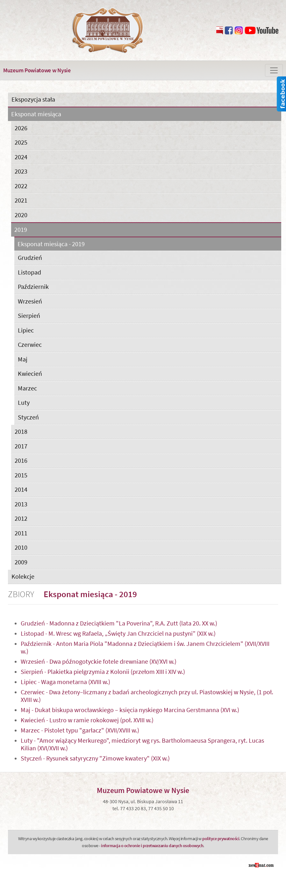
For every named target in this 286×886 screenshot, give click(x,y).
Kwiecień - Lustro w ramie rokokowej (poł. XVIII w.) (87, 720)
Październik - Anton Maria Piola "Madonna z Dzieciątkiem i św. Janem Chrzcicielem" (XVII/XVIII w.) (145, 647)
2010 (21, 547)
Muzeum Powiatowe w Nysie (37, 70)
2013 (21, 504)
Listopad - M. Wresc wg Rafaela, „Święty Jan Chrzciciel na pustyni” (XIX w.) (118, 633)
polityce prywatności (220, 838)
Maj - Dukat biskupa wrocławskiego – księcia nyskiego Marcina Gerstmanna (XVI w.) (130, 710)
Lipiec (26, 330)
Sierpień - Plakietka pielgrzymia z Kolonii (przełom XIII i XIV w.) (103, 671)
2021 (21, 200)
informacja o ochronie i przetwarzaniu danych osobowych (152, 845)
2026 (21, 128)
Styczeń (28, 417)
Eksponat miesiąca (36, 114)
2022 (21, 186)
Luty (24, 402)
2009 (21, 562)
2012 (21, 518)
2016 (21, 460)
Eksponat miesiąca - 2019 (51, 244)
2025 (21, 142)
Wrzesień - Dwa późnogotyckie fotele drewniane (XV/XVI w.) (98, 661)
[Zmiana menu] (274, 70)
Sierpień (29, 315)
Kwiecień (30, 373)
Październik (33, 286)
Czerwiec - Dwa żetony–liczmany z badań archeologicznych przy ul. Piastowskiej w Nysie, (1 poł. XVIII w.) (147, 696)
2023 (21, 171)
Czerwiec (30, 344)
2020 (21, 215)
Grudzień (30, 257)
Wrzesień (30, 301)
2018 (21, 431)
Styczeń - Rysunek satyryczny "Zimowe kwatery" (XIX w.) (95, 758)
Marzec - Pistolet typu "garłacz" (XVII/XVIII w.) (80, 730)
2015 (21, 475)
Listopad (29, 272)
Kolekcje (22, 576)
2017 (21, 446)
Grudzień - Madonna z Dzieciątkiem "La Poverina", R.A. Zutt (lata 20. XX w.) (119, 623)
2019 (20, 229)
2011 (21, 533)
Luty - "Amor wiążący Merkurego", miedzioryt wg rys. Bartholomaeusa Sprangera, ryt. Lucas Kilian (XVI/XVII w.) (142, 744)
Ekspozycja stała (33, 99)
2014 (21, 489)
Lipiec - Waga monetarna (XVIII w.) (65, 682)
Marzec (27, 388)
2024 (21, 157)
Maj (22, 359)
